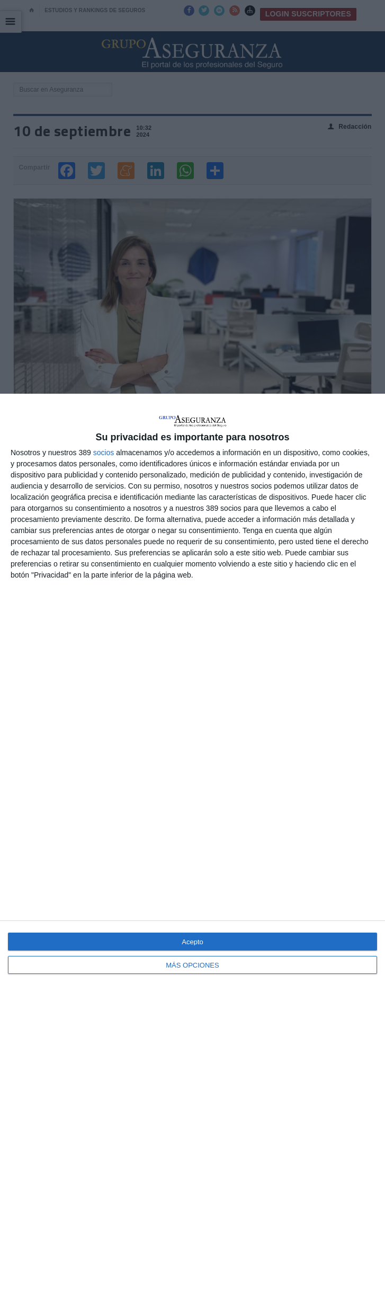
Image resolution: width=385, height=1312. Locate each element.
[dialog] (192, 853)
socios (103, 452)
